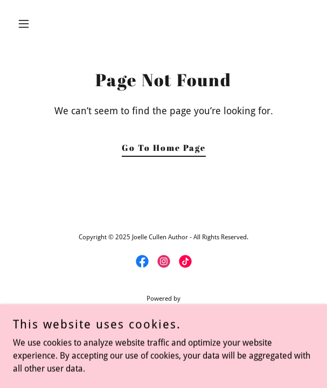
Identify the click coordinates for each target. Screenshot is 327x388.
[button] (35, 23)
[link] (142, 261)
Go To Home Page (164, 148)
